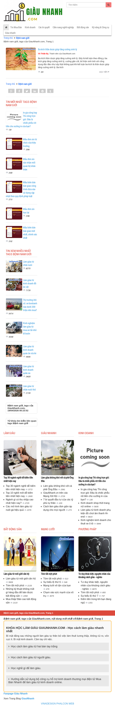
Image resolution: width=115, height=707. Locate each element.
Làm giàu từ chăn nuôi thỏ (29, 387)
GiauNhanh (27, 698)
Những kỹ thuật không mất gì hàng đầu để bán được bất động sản (20, 592)
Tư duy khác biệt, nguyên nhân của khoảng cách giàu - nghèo (94, 575)
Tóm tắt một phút (15, 585)
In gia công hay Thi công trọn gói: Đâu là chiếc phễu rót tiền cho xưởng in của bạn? (93, 481)
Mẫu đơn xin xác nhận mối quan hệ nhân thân (29, 164)
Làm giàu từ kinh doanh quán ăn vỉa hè (29, 350)
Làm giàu (9, 433)
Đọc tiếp (104, 72)
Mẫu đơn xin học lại (28, 210)
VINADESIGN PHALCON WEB (57, 703)
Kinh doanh (30, 27)
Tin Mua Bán (16, 27)
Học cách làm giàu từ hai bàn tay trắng (34, 646)
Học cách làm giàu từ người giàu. (31, 657)
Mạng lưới (48, 529)
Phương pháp (87, 529)
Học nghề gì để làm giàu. (26, 668)
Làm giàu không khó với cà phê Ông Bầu (57, 479)
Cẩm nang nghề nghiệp (63, 27)
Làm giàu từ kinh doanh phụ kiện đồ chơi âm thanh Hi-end (96, 513)
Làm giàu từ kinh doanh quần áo (28, 370)
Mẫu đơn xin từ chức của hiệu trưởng (30, 143)
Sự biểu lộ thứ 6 (52, 582)
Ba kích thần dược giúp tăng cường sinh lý (57, 49)
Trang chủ (8, 37)
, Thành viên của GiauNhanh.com (56, 54)
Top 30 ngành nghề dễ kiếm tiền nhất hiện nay (18, 479)
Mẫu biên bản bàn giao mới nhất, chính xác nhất (30, 232)
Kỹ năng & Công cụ (100, 27)
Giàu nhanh (10, 32)
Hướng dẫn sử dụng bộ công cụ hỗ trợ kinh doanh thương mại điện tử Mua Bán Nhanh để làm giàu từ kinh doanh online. (54, 681)
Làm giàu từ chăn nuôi (28, 263)
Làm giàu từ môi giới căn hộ (16, 573)
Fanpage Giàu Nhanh (16, 693)
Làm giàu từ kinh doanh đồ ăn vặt (29, 283)
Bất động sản (83, 27)
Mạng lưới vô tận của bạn (57, 585)
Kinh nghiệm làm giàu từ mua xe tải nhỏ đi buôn (30, 328)
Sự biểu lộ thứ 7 (90, 596)
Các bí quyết (44, 27)
